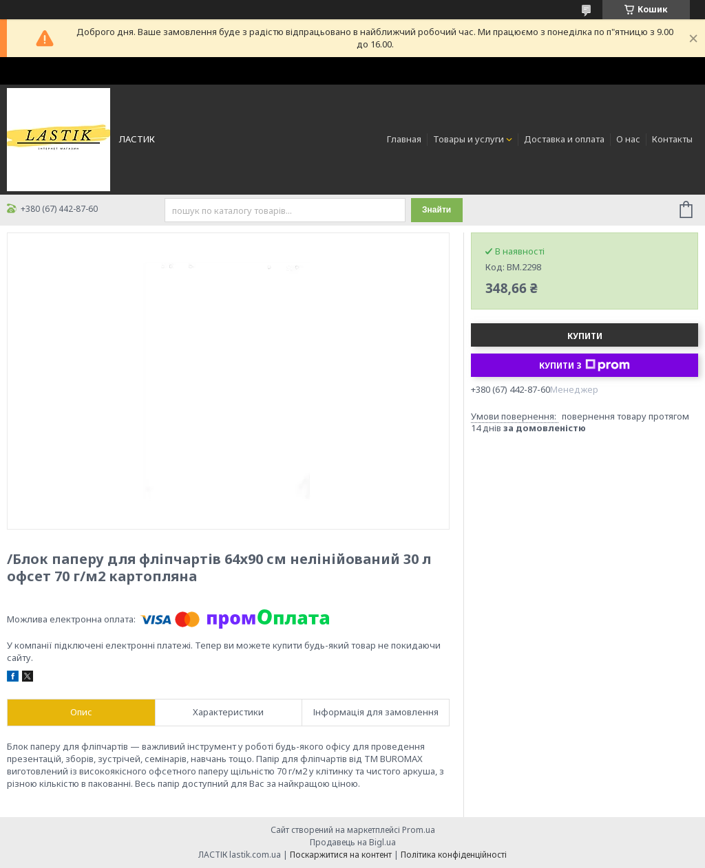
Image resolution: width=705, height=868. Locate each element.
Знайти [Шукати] (436, 210)
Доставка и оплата (564, 139)
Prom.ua (418, 830)
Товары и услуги (468, 139)
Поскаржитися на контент (341, 854)
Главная (404, 139)
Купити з (584, 365)
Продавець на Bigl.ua (353, 842)
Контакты (672, 139)
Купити (584, 336)
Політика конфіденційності (454, 854)
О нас (628, 139)
